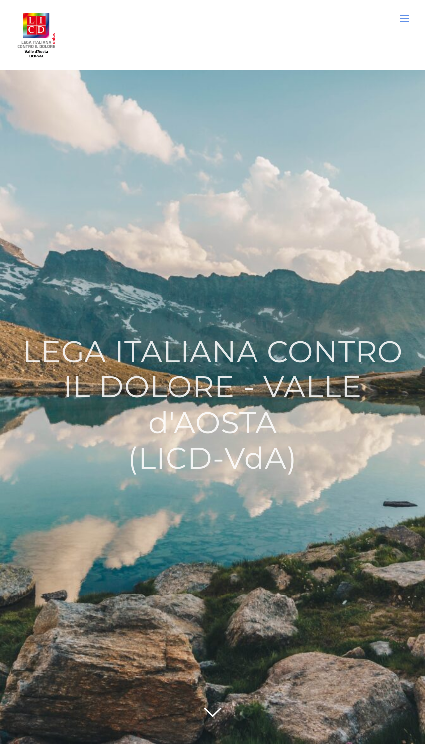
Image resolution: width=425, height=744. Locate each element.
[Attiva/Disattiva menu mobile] (405, 18)
